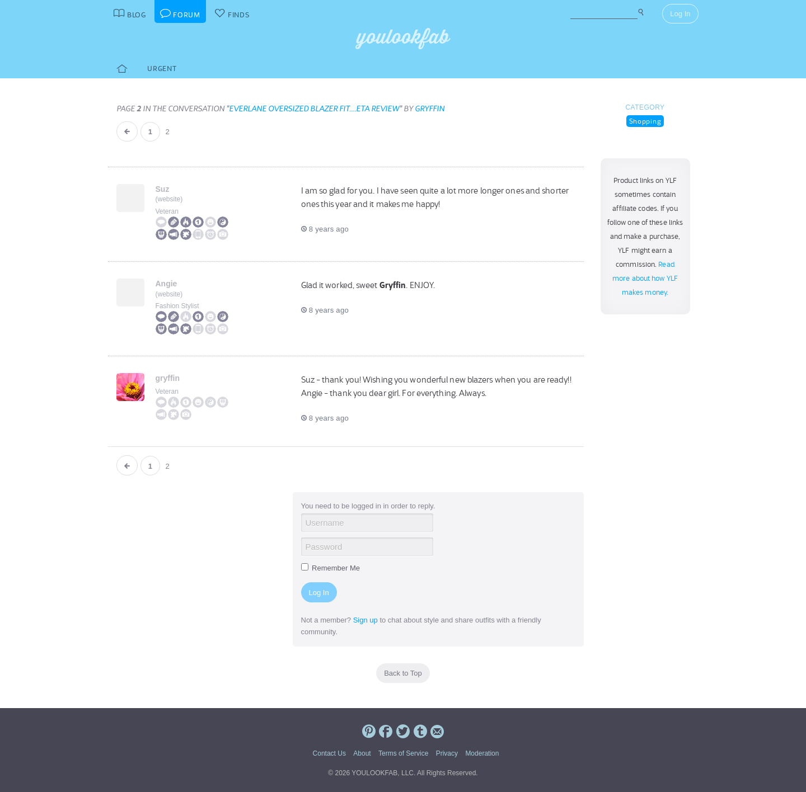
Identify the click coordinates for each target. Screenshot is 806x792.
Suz (163, 189)
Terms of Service (403, 753)
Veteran (167, 211)
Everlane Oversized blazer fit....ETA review (314, 108)
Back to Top (403, 673)
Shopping (645, 121)
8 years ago (325, 229)
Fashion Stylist (177, 306)
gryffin (429, 108)
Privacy (447, 753)
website (169, 199)
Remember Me (330, 568)
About (362, 753)
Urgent (161, 68)
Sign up (365, 620)
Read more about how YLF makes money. (645, 278)
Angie (166, 283)
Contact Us (329, 753)
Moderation (482, 753)
